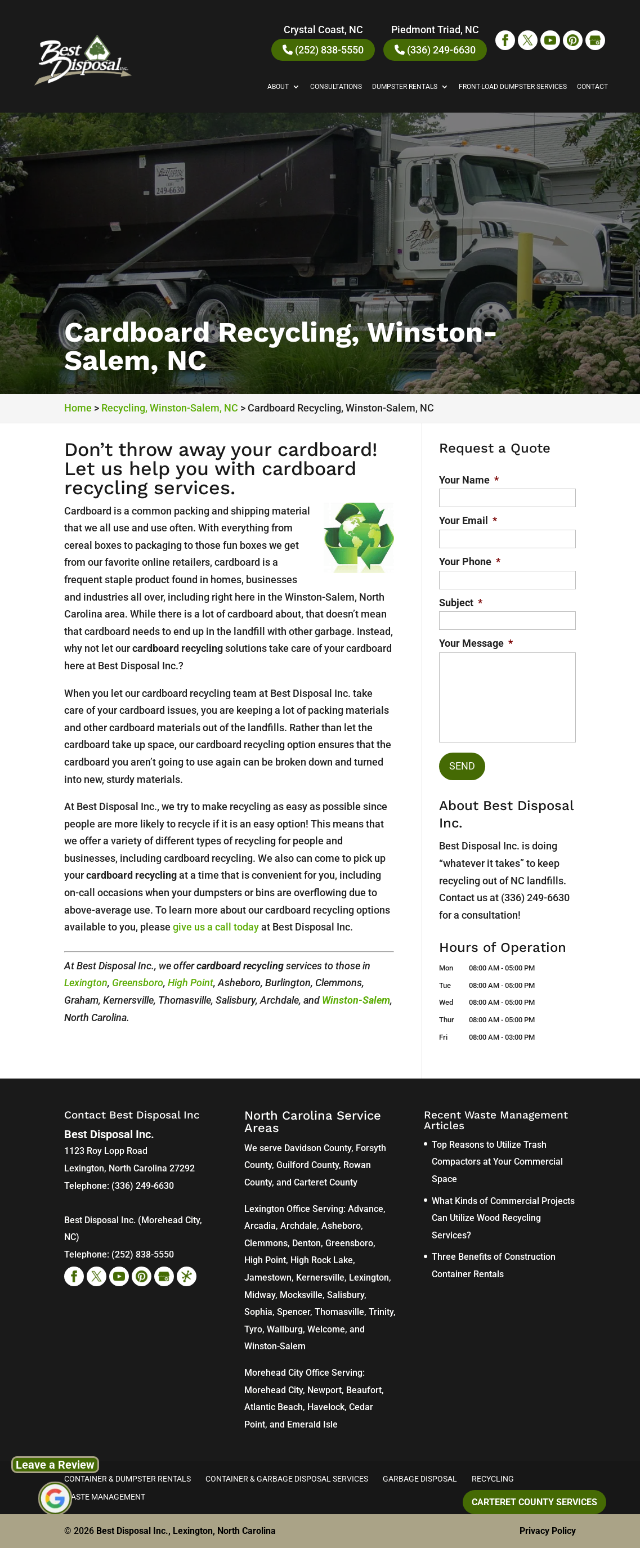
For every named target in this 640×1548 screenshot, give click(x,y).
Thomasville (339, 1312)
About (278, 87)
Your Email (468, 520)
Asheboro (341, 1225)
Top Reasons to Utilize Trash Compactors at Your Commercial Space (497, 1161)
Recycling (493, 1478)
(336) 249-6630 (435, 50)
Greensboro (137, 982)
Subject (460, 603)
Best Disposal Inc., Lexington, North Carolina (186, 1530)
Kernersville (320, 1277)
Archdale (298, 1225)
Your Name (469, 480)
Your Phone (469, 561)
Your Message (476, 643)
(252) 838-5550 (323, 50)
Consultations (336, 87)
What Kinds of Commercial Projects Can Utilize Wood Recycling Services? (503, 1218)
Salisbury (345, 1295)
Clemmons (266, 1243)
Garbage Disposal (420, 1478)
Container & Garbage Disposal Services (286, 1478)
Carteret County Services (534, 1502)
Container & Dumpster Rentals (127, 1478)
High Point (190, 982)
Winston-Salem (356, 1000)
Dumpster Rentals (404, 87)
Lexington (86, 982)
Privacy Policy (548, 1530)
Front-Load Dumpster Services (513, 87)
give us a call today (216, 927)
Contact (592, 87)
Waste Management (104, 1496)
